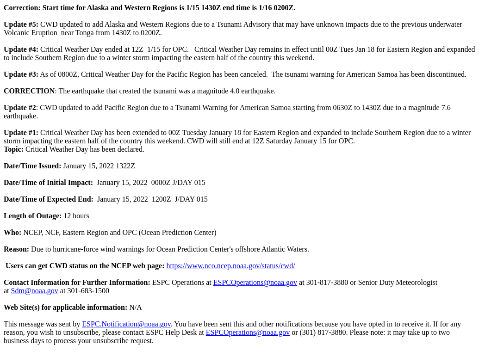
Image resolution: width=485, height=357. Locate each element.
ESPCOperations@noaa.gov (255, 282)
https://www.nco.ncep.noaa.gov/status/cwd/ (231, 266)
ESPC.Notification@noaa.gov (126, 324)
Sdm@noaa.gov (34, 291)
